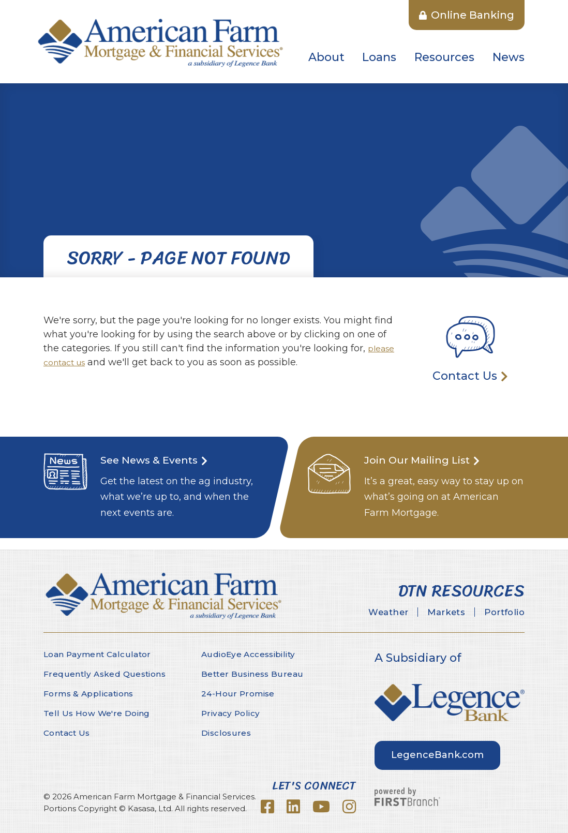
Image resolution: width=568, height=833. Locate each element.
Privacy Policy (231, 713)
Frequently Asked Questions (105, 674)
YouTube (321, 806)
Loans (379, 57)
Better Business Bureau (253, 674)
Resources (444, 57)
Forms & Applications (90, 693)
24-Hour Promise (239, 693)
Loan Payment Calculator (99, 654)
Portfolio (500, 612)
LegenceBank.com (437, 755)
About (326, 57)
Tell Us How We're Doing (97, 713)
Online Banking (466, 15)
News (508, 57)
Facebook (267, 806)
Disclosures (226, 733)
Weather (368, 612)
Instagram (349, 806)
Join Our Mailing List (424, 460)
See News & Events (155, 460)
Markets (434, 612)
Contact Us (464, 376)
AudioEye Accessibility (250, 654)
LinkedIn (293, 806)
